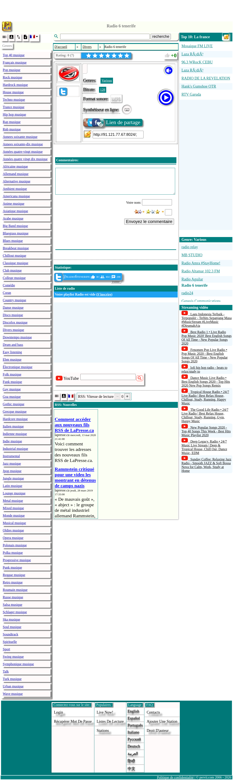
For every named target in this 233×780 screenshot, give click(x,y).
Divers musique (13, 330)
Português (135, 725)
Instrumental (11, 456)
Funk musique (12, 382)
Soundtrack (10, 634)
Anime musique (13, 203)
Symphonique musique (18, 664)
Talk (6, 671)
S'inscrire (104, 294)
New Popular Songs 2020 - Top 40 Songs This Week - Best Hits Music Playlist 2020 (206, 431)
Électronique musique (17, 367)
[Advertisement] (116, 9)
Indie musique (12, 441)
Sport (6, 649)
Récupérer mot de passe (73, 721)
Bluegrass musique (15, 233)
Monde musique (14, 515)
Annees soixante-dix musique (23, 144)
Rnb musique (12, 129)
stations (103, 730)
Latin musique (12, 486)
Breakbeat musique (16, 248)
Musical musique (14, 523)
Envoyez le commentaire (149, 221)
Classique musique (15, 263)
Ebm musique (12, 359)
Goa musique (12, 396)
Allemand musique (15, 174)
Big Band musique (15, 226)
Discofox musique (15, 322)
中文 (131, 768)
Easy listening (12, 352)
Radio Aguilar (192, 279)
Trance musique (13, 107)
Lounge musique (14, 493)
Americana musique (16, 196)
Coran (7, 293)
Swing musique (13, 656)
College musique (14, 278)
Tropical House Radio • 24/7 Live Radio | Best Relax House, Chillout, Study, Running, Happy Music (205, 397)
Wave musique (13, 694)
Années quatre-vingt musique (23, 151)
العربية (133, 753)
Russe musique (13, 597)
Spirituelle (10, 642)
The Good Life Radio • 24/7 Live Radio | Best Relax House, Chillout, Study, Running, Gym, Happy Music (204, 415)
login (58, 712)
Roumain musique (15, 590)
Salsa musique (12, 604)
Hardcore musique (15, 419)
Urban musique (13, 686)
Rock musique (12, 77)
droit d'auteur (158, 730)
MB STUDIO (191, 255)
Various (107, 80)
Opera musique (13, 538)
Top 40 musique (14, 55)
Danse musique (13, 307)
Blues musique (13, 241)
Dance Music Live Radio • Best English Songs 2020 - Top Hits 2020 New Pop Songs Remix (205, 381)
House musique (13, 92)
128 (102, 89)
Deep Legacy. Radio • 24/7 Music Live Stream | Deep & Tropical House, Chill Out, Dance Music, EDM (204, 447)
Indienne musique (15, 434)
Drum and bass (13, 345)
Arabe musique (13, 218)
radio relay (189, 247)
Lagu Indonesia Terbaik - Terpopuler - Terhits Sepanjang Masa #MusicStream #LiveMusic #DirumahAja (206, 319)
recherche (160, 36)
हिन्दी (131, 761)
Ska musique (11, 619)
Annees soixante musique (20, 137)
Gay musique (12, 389)
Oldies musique (13, 530)
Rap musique (12, 122)
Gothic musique (13, 404)
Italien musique (13, 426)
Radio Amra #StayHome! (200, 263)
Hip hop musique (14, 114)
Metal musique (13, 500)
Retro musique (13, 582)
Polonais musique (15, 545)
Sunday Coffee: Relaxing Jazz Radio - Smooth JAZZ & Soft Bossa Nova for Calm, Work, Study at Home (206, 465)
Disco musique (13, 315)
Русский (134, 739)
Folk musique (12, 374)
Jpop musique (12, 471)
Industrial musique (15, 448)
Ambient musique (15, 189)
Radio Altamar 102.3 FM (200, 271)
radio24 (187, 293)
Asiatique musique (15, 211)
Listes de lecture (110, 721)
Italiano (133, 732)
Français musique (15, 62)
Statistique (62, 267)
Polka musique (13, 552)
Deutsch (134, 746)
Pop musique (11, 70)
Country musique (14, 300)
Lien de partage (112, 122)
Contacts (153, 712)
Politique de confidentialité (175, 777)
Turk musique (12, 679)
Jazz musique (12, 463)
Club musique (12, 270)
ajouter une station (162, 721)
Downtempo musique (17, 337)
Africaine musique (15, 166)
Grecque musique (15, 411)
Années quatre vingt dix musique (25, 159)
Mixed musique (13, 508)
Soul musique (12, 627)
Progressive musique (17, 560)
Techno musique (14, 99)
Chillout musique (14, 255)
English (133, 711)
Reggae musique (14, 575)
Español (134, 718)
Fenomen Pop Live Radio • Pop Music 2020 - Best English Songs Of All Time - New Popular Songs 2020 (204, 355)
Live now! (105, 712)
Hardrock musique (15, 85)
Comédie (9, 285)
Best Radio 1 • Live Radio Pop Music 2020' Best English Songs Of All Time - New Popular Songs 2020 (206, 337)
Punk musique (12, 567)
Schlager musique (15, 612)
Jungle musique (13, 478)
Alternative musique (16, 181)
